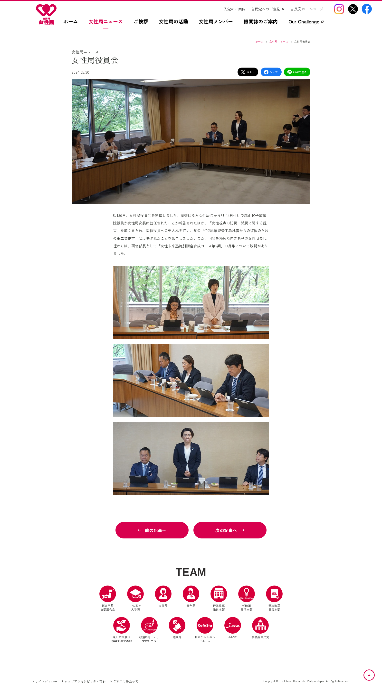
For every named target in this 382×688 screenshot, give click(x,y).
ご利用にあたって (125, 681)
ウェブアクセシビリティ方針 (85, 681)
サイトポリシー (46, 681)
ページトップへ (374, 673)
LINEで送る (297, 72)
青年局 (191, 597)
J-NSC (232, 628)
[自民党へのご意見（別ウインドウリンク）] (268, 9)
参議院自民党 (260, 628)
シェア (271, 72)
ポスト (247, 72)
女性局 (163, 597)
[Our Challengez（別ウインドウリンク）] (306, 24)
